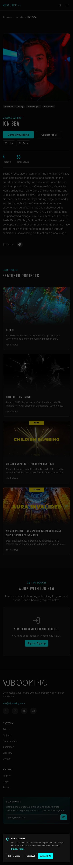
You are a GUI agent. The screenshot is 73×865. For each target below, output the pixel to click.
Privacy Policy (17, 849)
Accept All (45, 856)
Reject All (30, 856)
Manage (14, 856)
